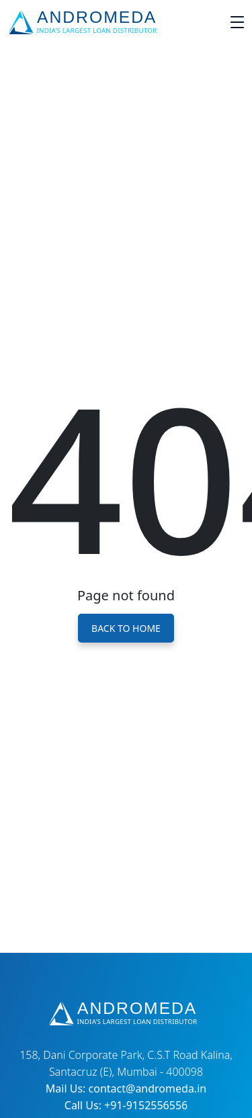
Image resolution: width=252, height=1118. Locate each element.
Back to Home (126, 628)
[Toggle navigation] (237, 22)
